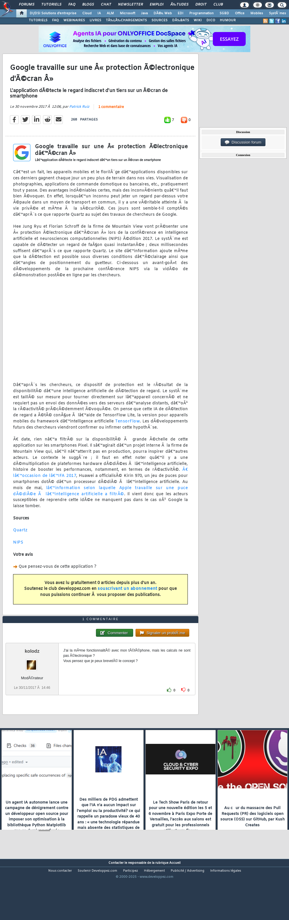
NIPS (18, 551)
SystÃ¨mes (277, 13)
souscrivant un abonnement (127, 597)
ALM (110, 13)
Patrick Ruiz (79, 115)
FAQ (72, 4)
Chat (106, 4)
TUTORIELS (38, 20)
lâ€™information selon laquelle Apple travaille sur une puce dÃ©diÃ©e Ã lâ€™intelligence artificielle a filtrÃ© (100, 499)
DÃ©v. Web (163, 13)
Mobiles (256, 13)
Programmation (201, 13)
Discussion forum (243, 142)
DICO (210, 20)
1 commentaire (111, 116)
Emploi (156, 4)
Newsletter (130, 4)
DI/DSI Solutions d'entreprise (53, 13)
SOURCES (159, 20)
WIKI (198, 20)
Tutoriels (51, 4)
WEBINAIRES (74, 20)
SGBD (224, 13)
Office (240, 13)
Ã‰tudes (179, 4)
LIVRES (95, 20)
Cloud (87, 13)
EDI (180, 13)
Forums (26, 4)
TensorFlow (127, 430)
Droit (201, 4)
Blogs (88, 4)
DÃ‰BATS (180, 20)
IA (99, 13)
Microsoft (127, 13)
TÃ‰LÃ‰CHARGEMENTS (126, 20)
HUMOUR (228, 20)
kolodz (32, 676)
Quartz (20, 539)
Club (218, 4)
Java (144, 13)
